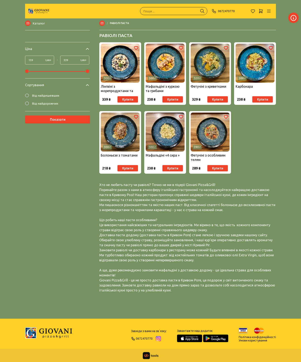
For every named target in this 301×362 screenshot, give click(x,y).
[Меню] (103, 23)
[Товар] (120, 63)
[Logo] (48, 334)
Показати (57, 119)
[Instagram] (158, 338)
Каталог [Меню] (35, 23)
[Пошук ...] (202, 11)
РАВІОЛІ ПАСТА (119, 23)
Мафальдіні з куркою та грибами (163, 89)
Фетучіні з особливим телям (208, 157)
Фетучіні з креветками (208, 86)
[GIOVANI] (38, 11)
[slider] (27, 71)
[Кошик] (260, 11)
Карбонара (244, 86)
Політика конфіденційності (257, 337)
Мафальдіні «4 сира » (163, 155)
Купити (127, 99)
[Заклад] (232, 18)
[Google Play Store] (215, 338)
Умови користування (253, 340)
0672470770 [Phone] (223, 11)
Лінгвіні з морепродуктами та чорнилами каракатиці (119, 89)
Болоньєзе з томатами (119, 155)
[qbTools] (151, 355)
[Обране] (252, 11)
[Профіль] (268, 11)
